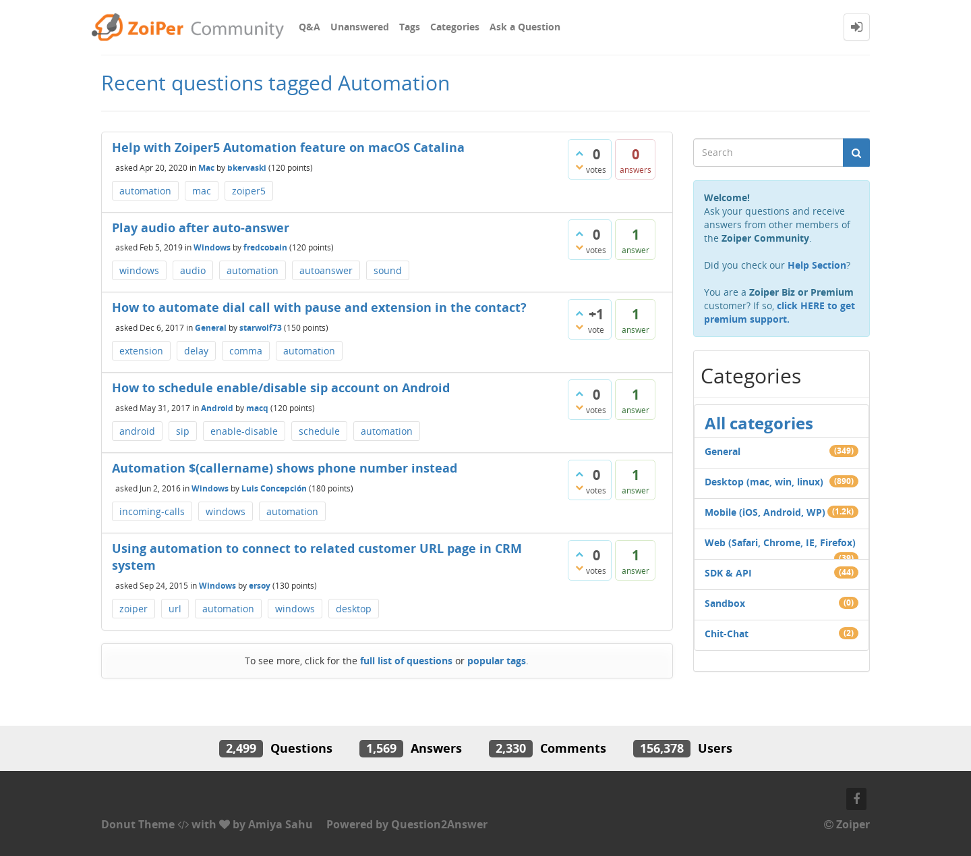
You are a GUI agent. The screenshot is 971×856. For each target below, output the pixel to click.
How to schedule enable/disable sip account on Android (281, 387)
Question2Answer (439, 824)
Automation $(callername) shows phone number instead (284, 468)
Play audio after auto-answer (200, 227)
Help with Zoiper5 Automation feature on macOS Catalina (288, 147)
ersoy (259, 585)
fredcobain (265, 247)
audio (193, 270)
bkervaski (246, 167)
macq (257, 407)
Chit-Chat (726, 633)
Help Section (817, 265)
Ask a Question (525, 26)
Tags (409, 26)
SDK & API (728, 572)
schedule (319, 431)
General (211, 327)
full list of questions (406, 660)
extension (141, 350)
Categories (454, 26)
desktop (354, 608)
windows (139, 270)
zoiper (133, 608)
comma (245, 350)
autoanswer (326, 270)
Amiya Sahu (280, 824)
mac (201, 190)
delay (196, 350)
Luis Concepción (274, 487)
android (137, 431)
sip (182, 431)
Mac (206, 167)
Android (217, 407)
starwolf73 (260, 327)
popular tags (496, 660)
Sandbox (725, 603)
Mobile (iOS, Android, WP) (765, 512)
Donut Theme (138, 824)
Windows (212, 247)
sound (388, 270)
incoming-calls (152, 511)
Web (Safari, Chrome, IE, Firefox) (780, 542)
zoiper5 (249, 190)
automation (145, 190)
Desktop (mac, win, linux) (764, 481)
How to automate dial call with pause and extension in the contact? (319, 307)
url (175, 608)
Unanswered (359, 26)
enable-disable (244, 431)
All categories (759, 423)
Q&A (309, 26)
